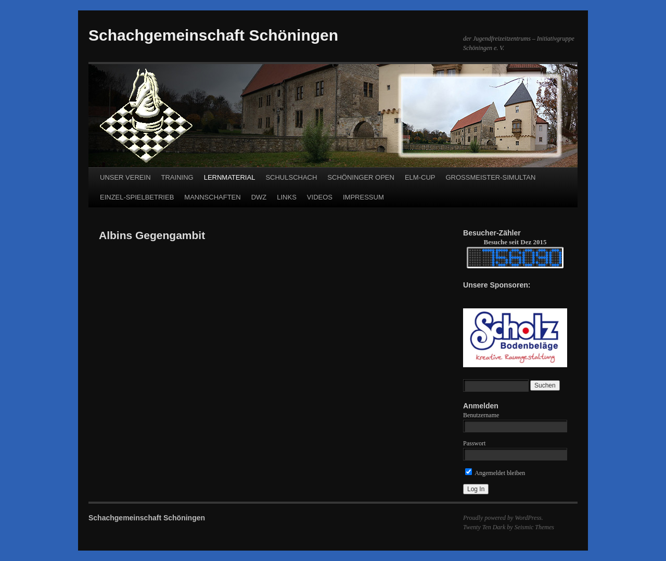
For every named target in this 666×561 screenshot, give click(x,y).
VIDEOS (319, 197)
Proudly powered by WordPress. (503, 517)
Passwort (474, 443)
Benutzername (481, 415)
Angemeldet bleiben (495, 473)
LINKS (287, 197)
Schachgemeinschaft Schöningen (213, 35)
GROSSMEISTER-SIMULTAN (490, 177)
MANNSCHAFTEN (212, 197)
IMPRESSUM (363, 197)
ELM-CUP (420, 177)
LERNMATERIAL (229, 177)
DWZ (259, 197)
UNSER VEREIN (125, 177)
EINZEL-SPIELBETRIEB (137, 197)
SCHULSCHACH (291, 177)
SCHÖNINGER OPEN (360, 177)
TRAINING (177, 177)
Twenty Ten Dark (484, 527)
